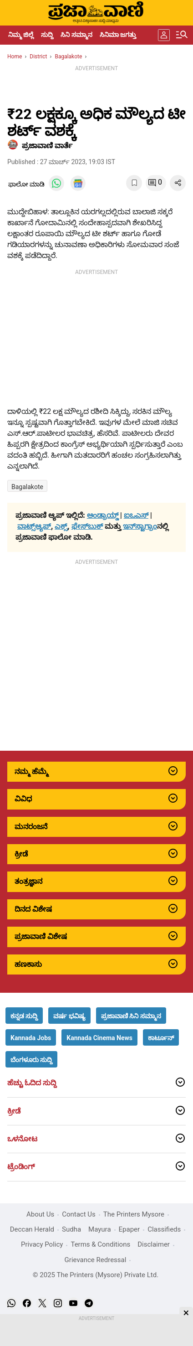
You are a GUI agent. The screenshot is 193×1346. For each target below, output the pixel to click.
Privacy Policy (42, 1244)
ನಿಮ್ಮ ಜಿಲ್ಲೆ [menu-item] (21, 34)
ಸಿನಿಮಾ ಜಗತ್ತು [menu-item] (118, 34)
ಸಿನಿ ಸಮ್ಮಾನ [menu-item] (76, 34)
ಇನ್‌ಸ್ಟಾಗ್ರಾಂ (140, 526)
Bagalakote (27, 486)
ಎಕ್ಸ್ (61, 526)
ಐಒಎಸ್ (136, 515)
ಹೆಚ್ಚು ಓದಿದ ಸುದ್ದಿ (31, 1083)
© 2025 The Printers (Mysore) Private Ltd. (95, 1275)
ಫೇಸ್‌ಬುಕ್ (87, 526)
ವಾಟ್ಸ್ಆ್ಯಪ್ (34, 526)
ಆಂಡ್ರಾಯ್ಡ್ (103, 515)
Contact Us (79, 1214)
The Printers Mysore (133, 1214)
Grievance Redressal (96, 1260)
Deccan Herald (32, 1229)
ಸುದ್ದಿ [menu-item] (47, 34)
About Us (40, 1214)
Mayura (99, 1229)
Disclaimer (153, 1244)
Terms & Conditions (100, 1244)
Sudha (71, 1229)
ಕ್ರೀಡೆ (13, 1111)
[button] (24, 1015)
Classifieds (164, 1229)
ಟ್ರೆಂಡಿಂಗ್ (21, 1167)
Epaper (129, 1229)
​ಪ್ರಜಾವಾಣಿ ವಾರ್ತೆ (47, 145)
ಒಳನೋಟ (22, 1139)
